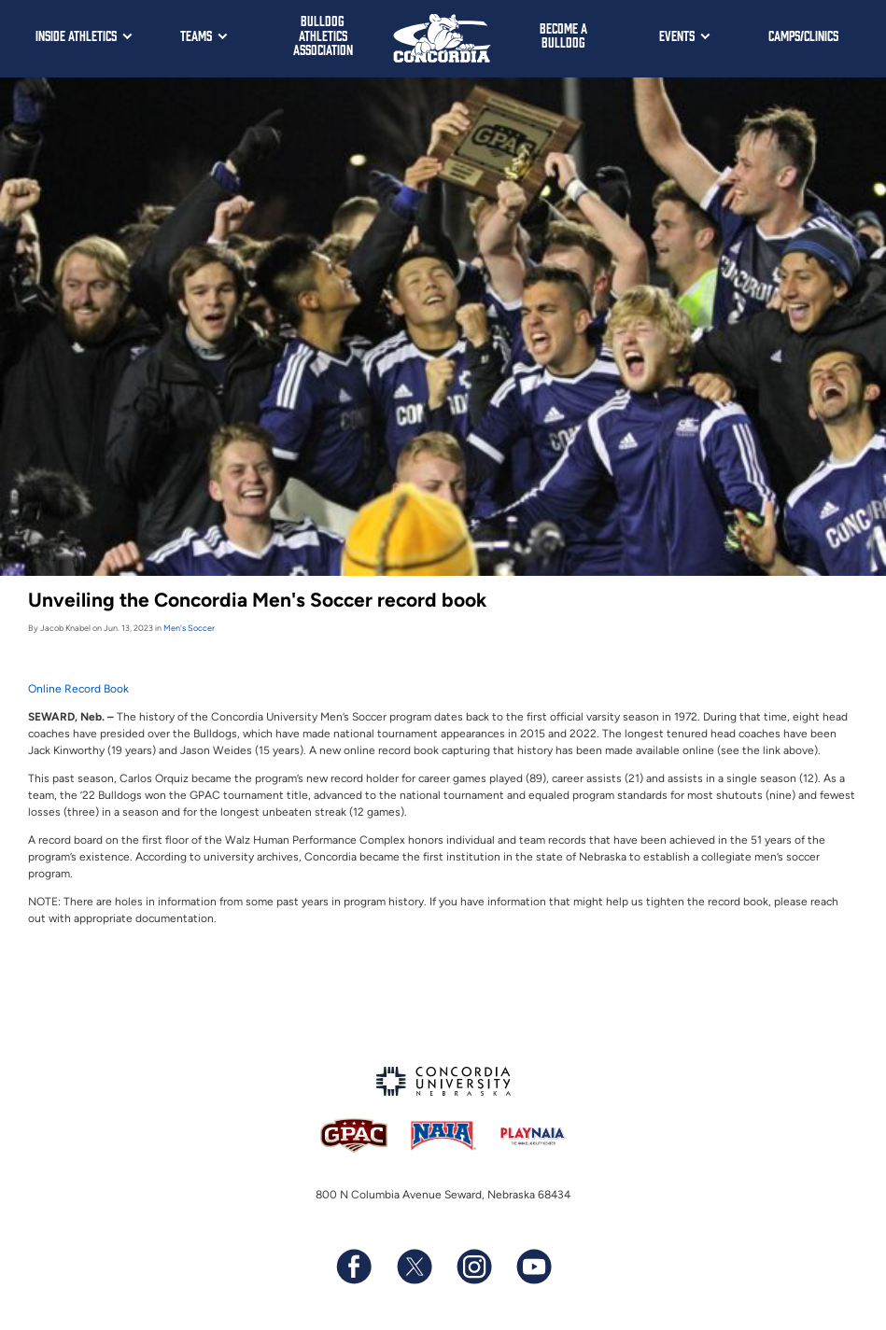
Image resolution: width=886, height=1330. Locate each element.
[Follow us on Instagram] (473, 1266)
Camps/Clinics (803, 35)
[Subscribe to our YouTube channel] (533, 1266)
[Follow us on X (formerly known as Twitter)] (413, 1266)
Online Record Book (78, 688)
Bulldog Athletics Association (323, 34)
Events (677, 35)
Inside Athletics (76, 35)
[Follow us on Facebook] (354, 1266)
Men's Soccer (189, 628)
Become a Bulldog (563, 35)
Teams (196, 35)
